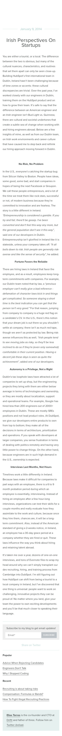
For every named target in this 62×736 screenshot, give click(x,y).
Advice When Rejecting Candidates (23, 663)
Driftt (9, 720)
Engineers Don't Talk (14, 668)
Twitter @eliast (15, 725)
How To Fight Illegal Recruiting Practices (26, 699)
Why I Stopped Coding (16, 673)
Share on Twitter (31, 645)
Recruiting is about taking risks (20, 688)
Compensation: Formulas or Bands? (23, 694)
